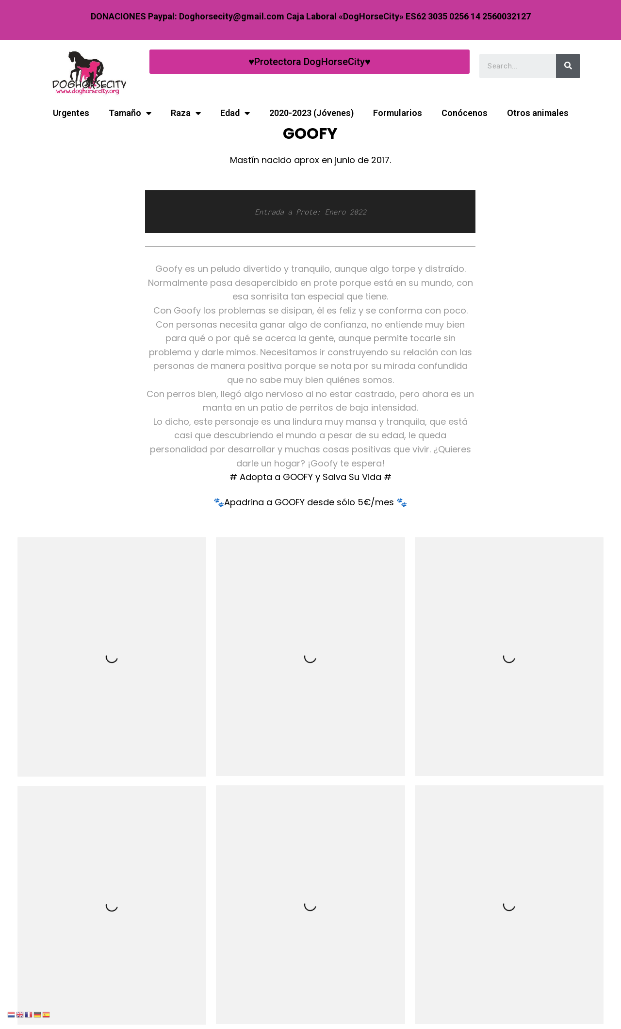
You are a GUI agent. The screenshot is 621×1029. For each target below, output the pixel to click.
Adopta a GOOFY (277, 477)
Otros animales (538, 113)
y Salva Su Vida (348, 477)
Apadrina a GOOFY (265, 502)
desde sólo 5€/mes (350, 502)
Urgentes (71, 113)
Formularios (397, 113)
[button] (309, 62)
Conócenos (464, 113)
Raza (186, 113)
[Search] (568, 64)
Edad (235, 113)
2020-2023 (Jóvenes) (311, 113)
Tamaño (130, 113)
